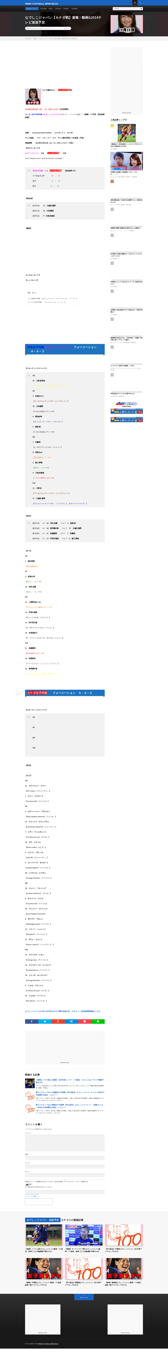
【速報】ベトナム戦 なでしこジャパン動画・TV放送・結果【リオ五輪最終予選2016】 (43, 1254)
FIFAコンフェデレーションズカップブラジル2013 (126, 370)
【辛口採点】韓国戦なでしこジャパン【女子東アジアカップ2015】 (84, 1290)
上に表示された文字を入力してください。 (39, 1189)
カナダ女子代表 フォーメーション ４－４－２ (47, 304)
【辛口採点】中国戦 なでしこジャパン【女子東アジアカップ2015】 (122, 1252)
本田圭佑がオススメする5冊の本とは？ (123, 395)
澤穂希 (132, 232)
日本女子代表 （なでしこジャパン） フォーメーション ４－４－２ (52, 300)
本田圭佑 (58, 11)
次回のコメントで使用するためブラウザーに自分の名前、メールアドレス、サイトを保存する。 (57, 1183)
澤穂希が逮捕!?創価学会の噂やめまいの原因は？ (126, 230)
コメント (28, 1135)
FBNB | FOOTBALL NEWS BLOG (49, 1350)
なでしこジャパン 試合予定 (60, 30)
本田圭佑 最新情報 (118, 398)
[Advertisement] (65, 64)
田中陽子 (115, 260)
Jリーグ (114, 344)
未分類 (112, 372)
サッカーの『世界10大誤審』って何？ (123, 368)
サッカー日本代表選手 (118, 178)
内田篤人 (66, 11)
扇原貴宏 (133, 344)
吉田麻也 (74, 11)
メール (27, 1165)
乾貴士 (51, 11)
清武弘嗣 (128, 206)
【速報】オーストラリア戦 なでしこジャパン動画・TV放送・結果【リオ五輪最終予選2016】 (83, 1254)
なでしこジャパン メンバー (120, 232)
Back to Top (84, 1304)
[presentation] (38, 1204)
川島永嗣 (134, 178)
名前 (26, 1156)
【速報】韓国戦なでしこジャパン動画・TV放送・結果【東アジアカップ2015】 (123, 1290)
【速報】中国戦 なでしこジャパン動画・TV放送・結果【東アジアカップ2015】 (43, 1290)
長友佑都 (43, 11)
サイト (27, 1173)
